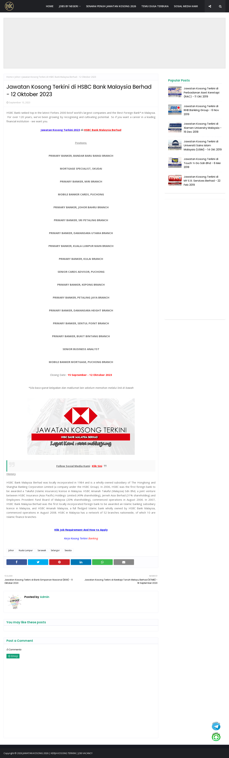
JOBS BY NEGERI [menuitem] (68, 6)
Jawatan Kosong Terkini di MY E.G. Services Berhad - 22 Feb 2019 (202, 181)
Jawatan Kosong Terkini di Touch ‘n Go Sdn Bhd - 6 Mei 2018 (202, 163)
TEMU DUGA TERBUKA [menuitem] (155, 6)
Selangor (55, 550)
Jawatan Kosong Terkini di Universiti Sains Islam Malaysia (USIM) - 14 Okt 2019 (203, 145)
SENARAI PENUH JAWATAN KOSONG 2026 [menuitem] (111, 6)
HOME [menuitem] (49, 6)
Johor (17, 76)
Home (9, 76)
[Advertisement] (114, 43)
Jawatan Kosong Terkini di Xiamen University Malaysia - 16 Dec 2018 (202, 128)
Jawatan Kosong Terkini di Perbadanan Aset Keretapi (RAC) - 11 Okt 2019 (201, 92)
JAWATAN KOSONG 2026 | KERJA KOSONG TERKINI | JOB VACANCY (57, 753)
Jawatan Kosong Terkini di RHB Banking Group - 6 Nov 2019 (201, 110)
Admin (44, 597)
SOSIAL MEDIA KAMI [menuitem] (186, 6)
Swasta (68, 550)
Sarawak (42, 550)
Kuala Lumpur (26, 550)
